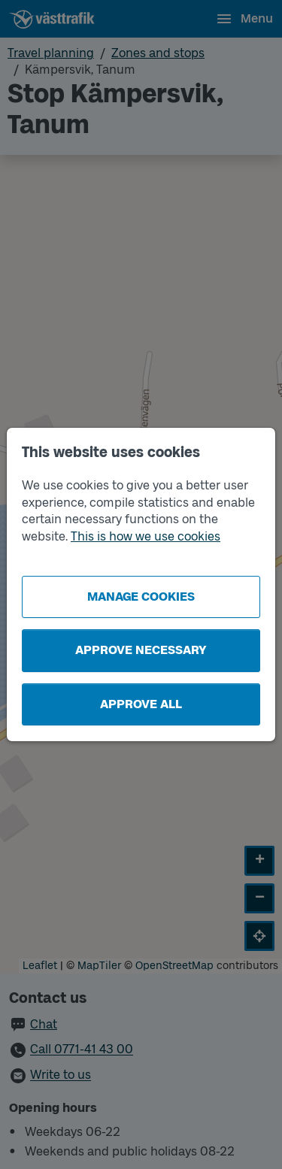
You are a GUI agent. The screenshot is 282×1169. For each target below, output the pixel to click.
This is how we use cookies (145, 536)
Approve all (141, 704)
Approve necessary (141, 650)
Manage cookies (141, 596)
